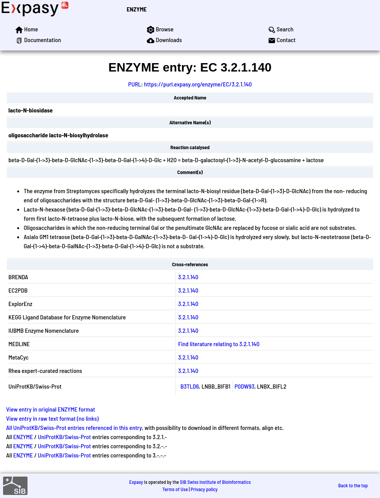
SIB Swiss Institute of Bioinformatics (215, 482)
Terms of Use (175, 489)
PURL (134, 84)
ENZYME (136, 9)
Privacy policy (204, 489)
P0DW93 (245, 386)
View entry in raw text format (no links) (52, 418)
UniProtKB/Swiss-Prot (64, 436)
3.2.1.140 (188, 276)
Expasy (136, 482)
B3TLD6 (189, 386)
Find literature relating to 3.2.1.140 (218, 343)
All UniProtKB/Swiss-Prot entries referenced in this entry (74, 427)
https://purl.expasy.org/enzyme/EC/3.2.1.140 (198, 84)
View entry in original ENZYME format (50, 409)
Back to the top (353, 485)
